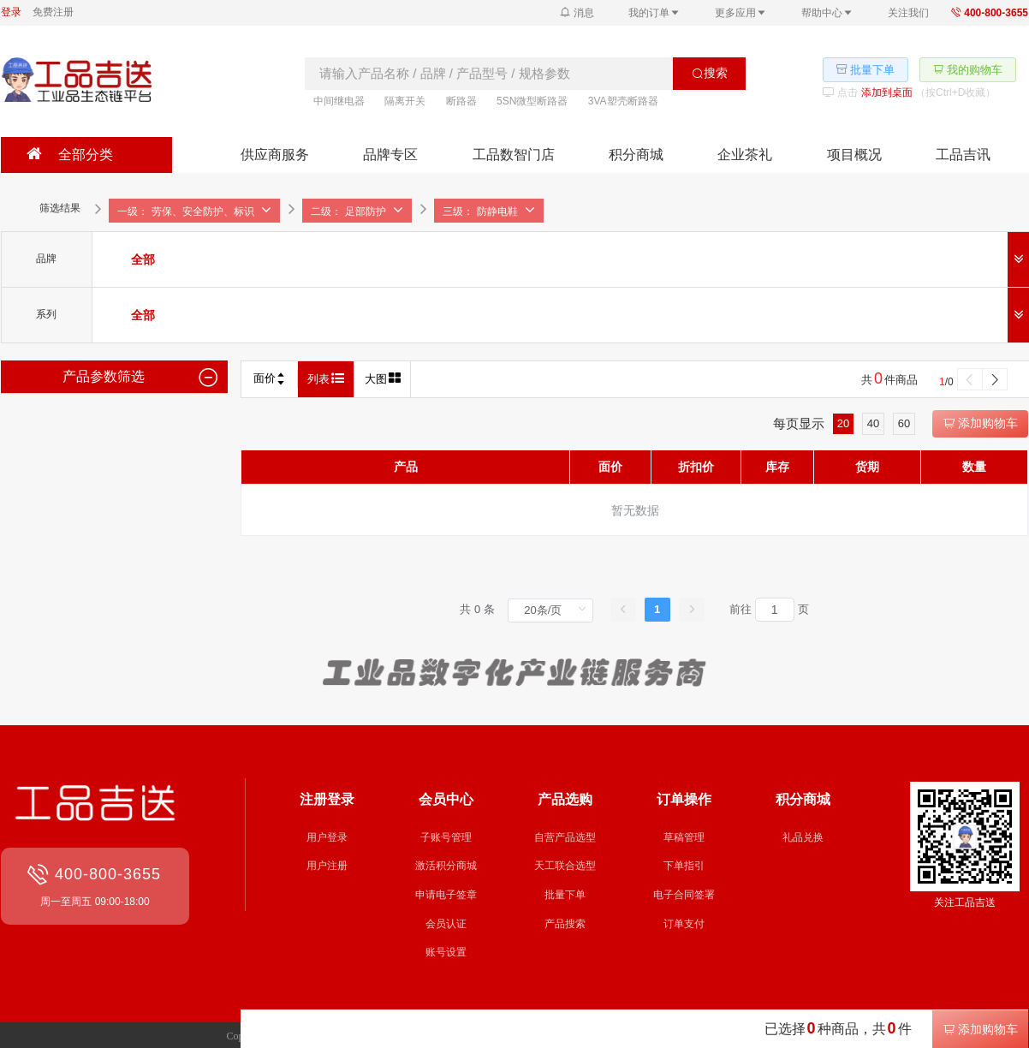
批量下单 (565, 895)
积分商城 (636, 154)
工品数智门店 (514, 154)
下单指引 (684, 866)
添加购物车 (980, 423)
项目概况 (854, 154)
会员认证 (446, 924)
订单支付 (684, 924)
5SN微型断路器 (532, 101)
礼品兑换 (803, 837)
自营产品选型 (565, 837)
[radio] (143, 259)
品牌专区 (390, 154)
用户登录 (327, 837)
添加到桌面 (887, 92)
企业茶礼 (744, 154)
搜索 (710, 73)
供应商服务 (275, 154)
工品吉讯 (963, 154)
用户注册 (327, 866)
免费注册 (53, 12)
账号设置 (446, 952)
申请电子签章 (446, 895)
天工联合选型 (565, 866)
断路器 (461, 101)
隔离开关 (404, 101)
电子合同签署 (684, 895)
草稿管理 (684, 837)
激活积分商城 (446, 866)
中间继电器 (339, 101)
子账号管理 (446, 837)
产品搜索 (565, 924)
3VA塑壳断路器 (623, 101)
